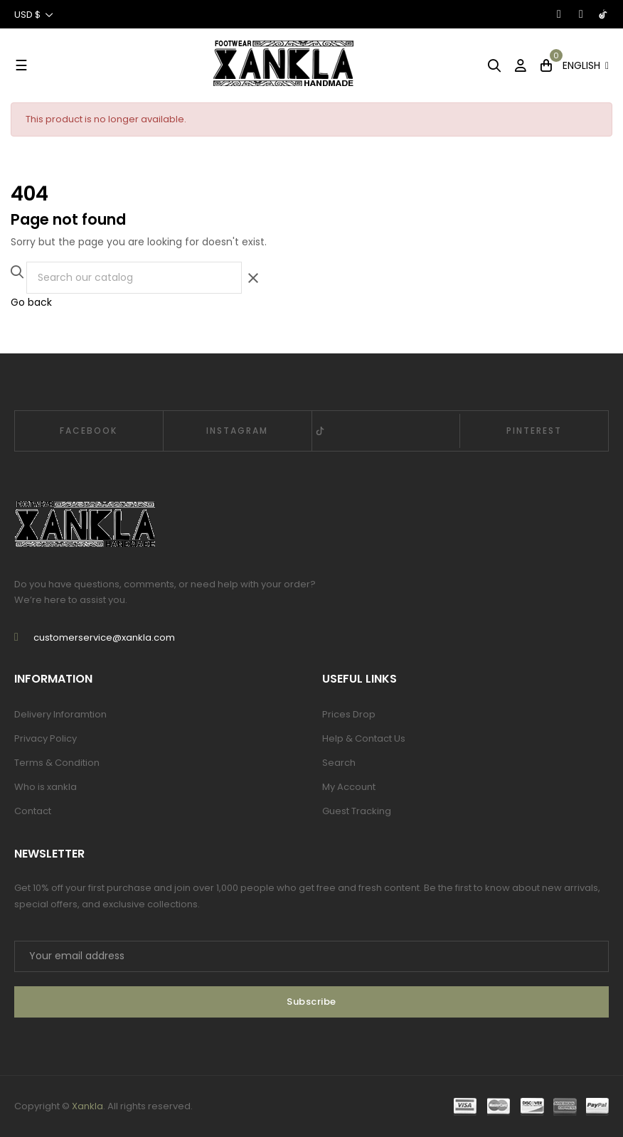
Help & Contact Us (363, 738)
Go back (31, 302)
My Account (349, 787)
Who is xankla (45, 787)
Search (339, 762)
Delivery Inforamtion (60, 714)
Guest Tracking (356, 811)
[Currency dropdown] (33, 14)
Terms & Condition (57, 762)
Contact (32, 811)
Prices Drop (349, 714)
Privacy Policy (45, 738)
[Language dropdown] (586, 65)
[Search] (134, 278)
